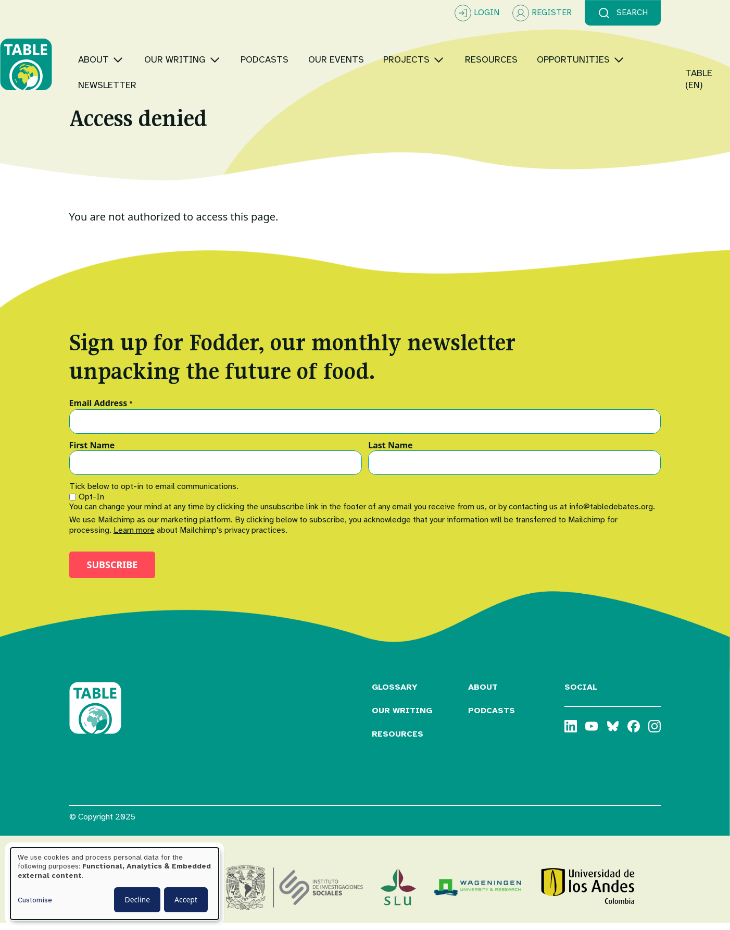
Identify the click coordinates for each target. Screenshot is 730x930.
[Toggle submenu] (187, 51)
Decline (137, 899)
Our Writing (402, 717)
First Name (92, 452)
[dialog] (114, 884)
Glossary (395, 694)
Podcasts (491, 717)
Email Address (101, 410)
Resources (397, 740)
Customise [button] (35, 900)
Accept (185, 899)
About (483, 694)
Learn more (134, 536)
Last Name (390, 452)
